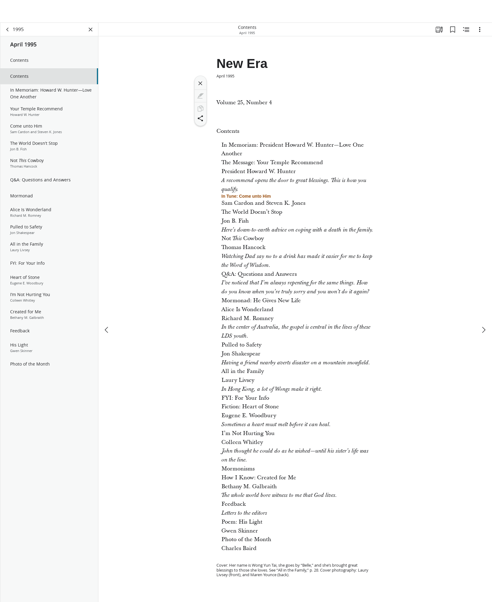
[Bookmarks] (452, 29)
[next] (483, 307)
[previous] (107, 307)
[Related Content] (466, 29)
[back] (8, 29)
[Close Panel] (91, 29)
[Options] (480, 29)
